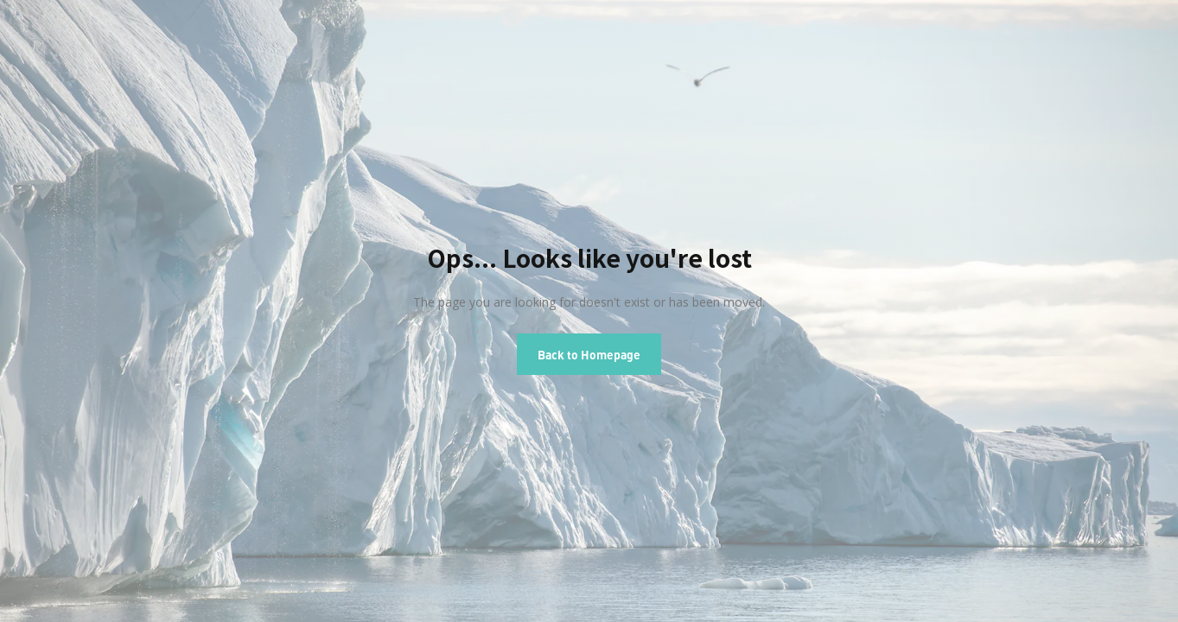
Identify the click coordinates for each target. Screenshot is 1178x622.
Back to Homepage (589, 354)
